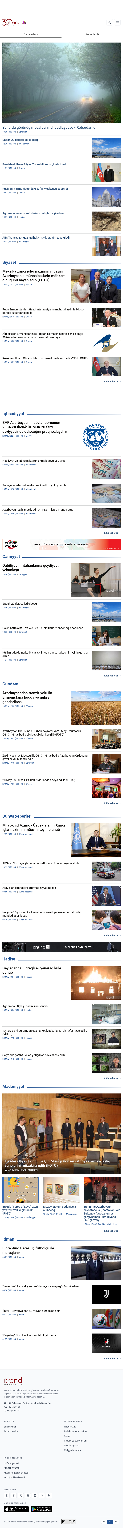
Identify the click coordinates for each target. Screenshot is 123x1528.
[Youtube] (28, 1495)
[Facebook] (14, 1495)
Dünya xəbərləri (17, 816)
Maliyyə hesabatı (72, 1450)
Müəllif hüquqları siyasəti (16, 1472)
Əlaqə (67, 1436)
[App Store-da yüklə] (16, 1509)
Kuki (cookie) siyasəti (14, 1477)
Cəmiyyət (11, 556)
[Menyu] (117, 22)
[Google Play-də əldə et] (41, 1509)
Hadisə (8, 959)
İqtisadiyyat (13, 413)
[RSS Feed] (49, 1495)
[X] (21, 1495)
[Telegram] (35, 1495)
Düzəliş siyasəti (71, 1445)
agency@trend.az (12, 1410)
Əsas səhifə (31, 34)
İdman (8, 1239)
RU (116, 1522)
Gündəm (10, 684)
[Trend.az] (14, 22)
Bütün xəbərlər (110, 381)
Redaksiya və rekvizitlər (75, 1431)
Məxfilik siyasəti (11, 1468)
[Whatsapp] (7, 1495)
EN (104, 1522)
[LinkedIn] (42, 1495)
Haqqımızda (70, 1426)
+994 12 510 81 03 (12, 1407)
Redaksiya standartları (75, 1440)
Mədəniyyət (13, 1086)
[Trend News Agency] (13, 1381)
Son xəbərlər (10, 1426)
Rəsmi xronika (11, 1431)
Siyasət (9, 262)
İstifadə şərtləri (11, 1463)
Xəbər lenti (92, 34)
